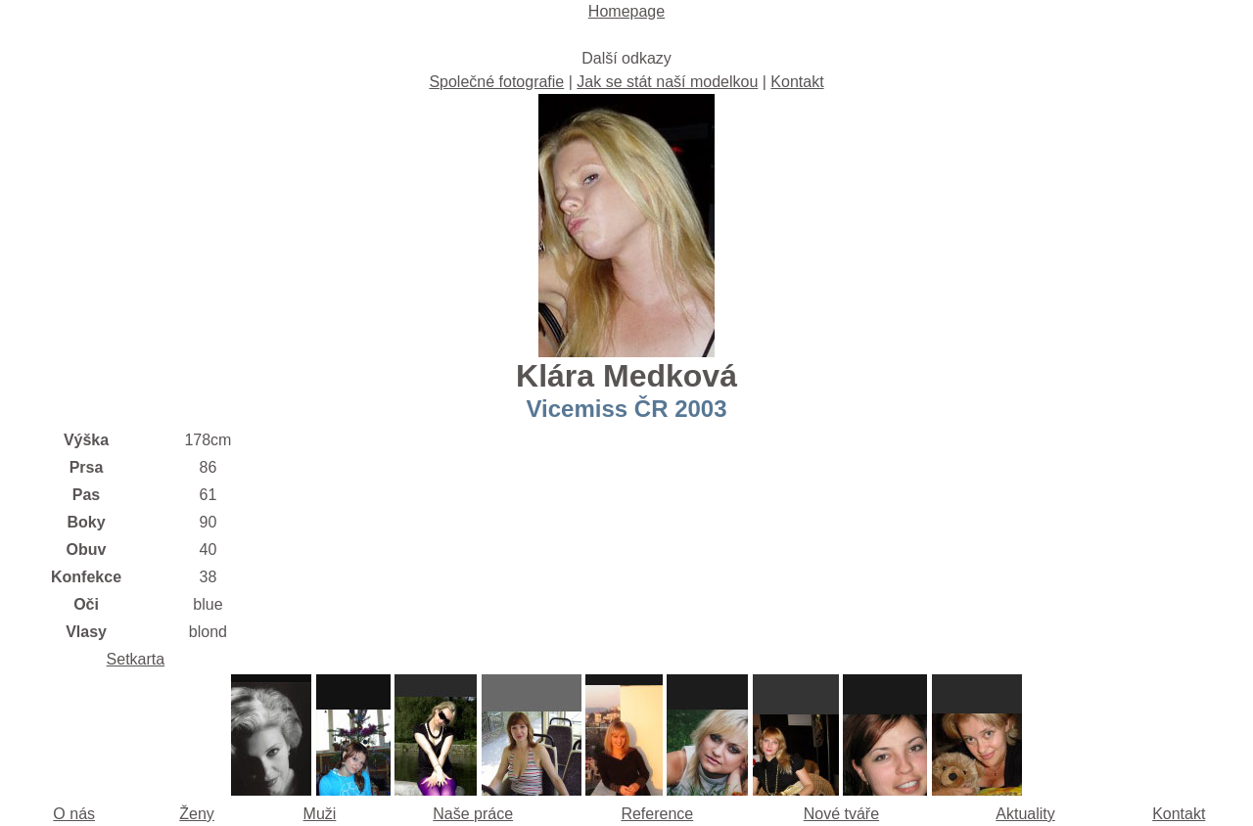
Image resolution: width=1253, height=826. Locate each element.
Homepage (626, 11)
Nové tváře (841, 813)
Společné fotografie (496, 81)
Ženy (196, 813)
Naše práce (473, 813)
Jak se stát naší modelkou (667, 81)
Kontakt (796, 81)
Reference (657, 813)
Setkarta (136, 659)
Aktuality (1025, 813)
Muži (320, 813)
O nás (74, 813)
